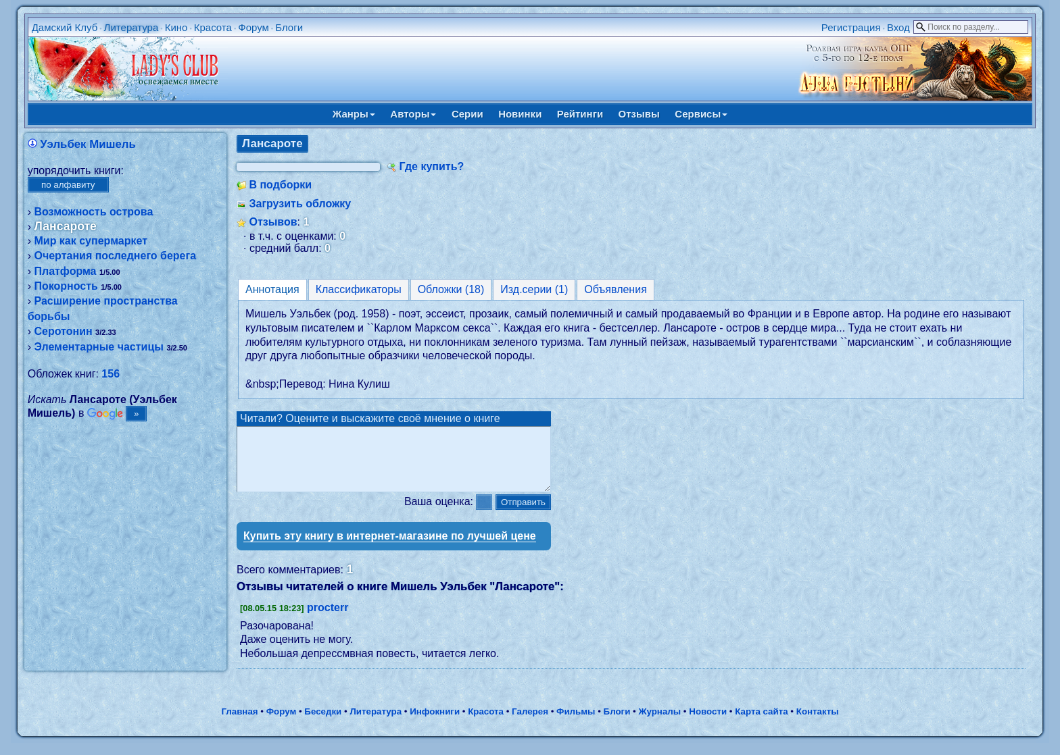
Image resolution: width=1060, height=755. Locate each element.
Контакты (817, 724)
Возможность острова (93, 211)
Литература (131, 27)
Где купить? (431, 166)
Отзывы (639, 114)
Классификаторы (359, 289)
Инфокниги (435, 724)
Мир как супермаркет (90, 240)
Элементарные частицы (98, 347)
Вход (898, 27)
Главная (239, 724)
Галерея (530, 724)
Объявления (615, 289)
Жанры (354, 114)
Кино (176, 27)
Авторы (413, 114)
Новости (708, 724)
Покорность (65, 286)
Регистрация (851, 27)
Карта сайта (761, 724)
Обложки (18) (451, 289)
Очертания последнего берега (115, 255)
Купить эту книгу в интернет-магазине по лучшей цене (389, 548)
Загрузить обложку (300, 203)
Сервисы (701, 114)
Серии (467, 114)
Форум (253, 27)
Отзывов (273, 222)
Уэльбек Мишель (88, 144)
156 (110, 374)
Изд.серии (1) (534, 289)
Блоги (289, 27)
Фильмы (575, 724)
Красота (213, 27)
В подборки (280, 184)
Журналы (659, 724)
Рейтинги (580, 114)
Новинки (519, 114)
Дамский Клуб (65, 27)
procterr (327, 619)
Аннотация (272, 289)
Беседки (322, 724)
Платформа (65, 271)
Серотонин (63, 331)
